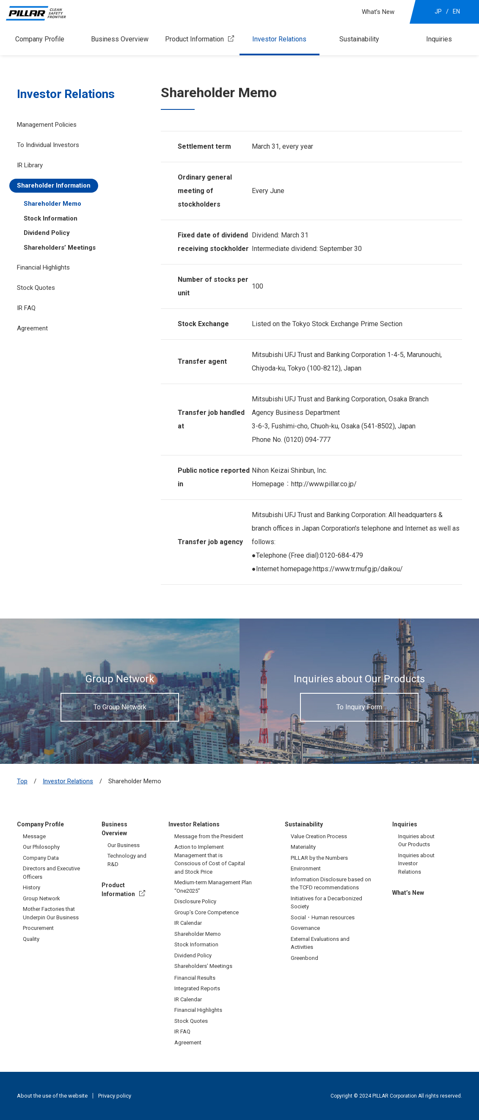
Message (34, 836)
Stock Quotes (36, 288)
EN (456, 11)
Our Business (123, 845)
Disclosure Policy (195, 901)
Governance (305, 928)
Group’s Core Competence (206, 912)
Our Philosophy (41, 847)
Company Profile (39, 39)
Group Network (41, 898)
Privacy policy (114, 1096)
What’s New (378, 12)
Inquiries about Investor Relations (416, 863)
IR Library (30, 165)
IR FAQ (26, 308)
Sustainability (359, 39)
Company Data (41, 858)
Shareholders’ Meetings (60, 247)
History (31, 887)
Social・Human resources (323, 917)
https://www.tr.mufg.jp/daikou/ (358, 569)
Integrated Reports (197, 988)
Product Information (194, 39)
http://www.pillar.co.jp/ (324, 484)
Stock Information (50, 218)
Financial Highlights (43, 267)
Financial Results (194, 978)
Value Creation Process (319, 836)
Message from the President (208, 836)
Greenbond (304, 958)
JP (438, 11)
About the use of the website (52, 1096)
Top (22, 781)
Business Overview (120, 39)
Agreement (32, 328)
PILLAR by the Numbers (319, 858)
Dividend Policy (47, 233)
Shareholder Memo (52, 203)
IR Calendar (188, 923)
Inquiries (439, 39)
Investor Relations (279, 39)
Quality (31, 939)
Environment (306, 868)
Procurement (38, 928)
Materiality (303, 847)
